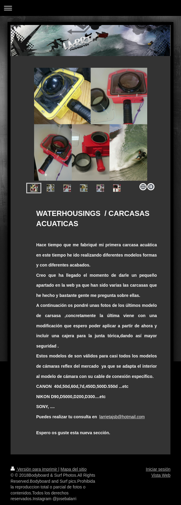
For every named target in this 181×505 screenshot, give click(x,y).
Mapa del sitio (74, 469)
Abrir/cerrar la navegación (90, 8)
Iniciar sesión (158, 469)
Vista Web (160, 475)
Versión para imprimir (34, 469)
